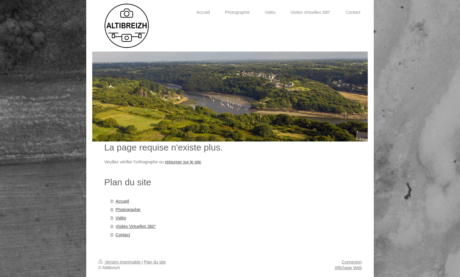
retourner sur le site (183, 161)
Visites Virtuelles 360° (136, 226)
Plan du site (155, 262)
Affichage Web (348, 267)
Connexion (352, 262)
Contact (123, 234)
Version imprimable (120, 262)
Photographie (128, 209)
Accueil (122, 201)
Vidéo (121, 218)
